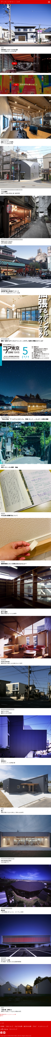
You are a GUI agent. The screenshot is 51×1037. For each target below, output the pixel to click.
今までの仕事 (18, 1026)
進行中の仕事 (27, 1026)
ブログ (34, 1026)
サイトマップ (13, 1029)
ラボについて (9, 1026)
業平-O (1, 1015)
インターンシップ (43, 1026)
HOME (2, 1026)
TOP (2, 1023)
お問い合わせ (4, 1029)
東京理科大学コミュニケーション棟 (8, 1014)
